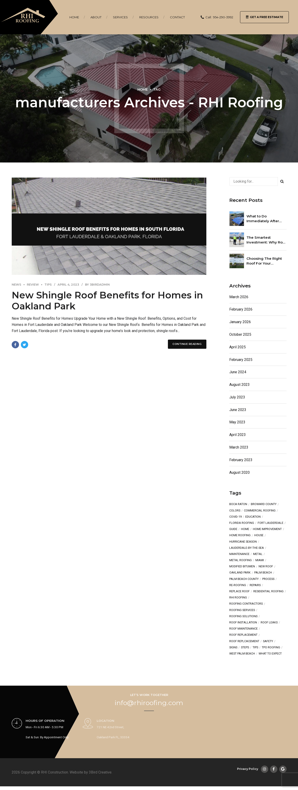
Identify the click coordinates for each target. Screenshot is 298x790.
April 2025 (237, 347)
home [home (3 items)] (245, 529)
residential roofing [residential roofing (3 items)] (268, 591)
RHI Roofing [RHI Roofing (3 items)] (238, 597)
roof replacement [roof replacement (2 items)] (243, 634)
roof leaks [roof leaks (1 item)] (269, 622)
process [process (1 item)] (268, 579)
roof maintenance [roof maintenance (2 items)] (243, 628)
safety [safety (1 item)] (268, 641)
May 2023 (237, 422)
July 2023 (237, 397)
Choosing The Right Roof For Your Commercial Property (265, 261)
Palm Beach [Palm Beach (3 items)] (263, 572)
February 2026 (240, 309)
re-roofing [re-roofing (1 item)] (237, 585)
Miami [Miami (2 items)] (259, 560)
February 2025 (240, 359)
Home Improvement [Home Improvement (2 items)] (267, 529)
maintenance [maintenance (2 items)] (239, 554)
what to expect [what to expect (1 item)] (270, 653)
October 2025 (240, 334)
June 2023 (237, 410)
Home (74, 17)
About (95, 17)
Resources (149, 17)
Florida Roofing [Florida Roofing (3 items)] (241, 523)
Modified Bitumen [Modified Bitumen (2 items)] (242, 566)
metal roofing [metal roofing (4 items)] (240, 560)
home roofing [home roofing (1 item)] (240, 535)
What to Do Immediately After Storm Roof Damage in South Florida (264, 219)
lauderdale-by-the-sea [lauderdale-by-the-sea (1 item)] (246, 548)
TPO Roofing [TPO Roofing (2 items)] (271, 647)
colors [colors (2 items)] (234, 510)
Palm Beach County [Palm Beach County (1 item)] (244, 579)
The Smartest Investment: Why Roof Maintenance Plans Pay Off (266, 240)
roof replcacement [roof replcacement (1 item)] (244, 641)
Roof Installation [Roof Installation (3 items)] (243, 622)
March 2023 (238, 447)
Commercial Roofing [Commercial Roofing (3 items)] (260, 510)
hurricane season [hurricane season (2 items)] (243, 541)
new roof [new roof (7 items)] (266, 566)
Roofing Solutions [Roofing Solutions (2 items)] (243, 616)
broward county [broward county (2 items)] (263, 504)
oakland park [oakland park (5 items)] (240, 572)
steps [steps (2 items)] (245, 647)
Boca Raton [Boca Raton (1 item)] (238, 504)
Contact (177, 17)
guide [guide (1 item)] (233, 529)
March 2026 (238, 297)
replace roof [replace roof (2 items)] (239, 591)
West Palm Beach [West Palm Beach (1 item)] (242, 653)
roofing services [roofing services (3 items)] (242, 610)
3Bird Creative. (100, 772)
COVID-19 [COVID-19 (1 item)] (235, 516)
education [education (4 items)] (253, 516)
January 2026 (240, 322)
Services (120, 17)
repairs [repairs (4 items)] (255, 585)
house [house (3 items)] (258, 535)
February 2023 (240, 460)
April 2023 (237, 435)
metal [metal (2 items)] (257, 554)
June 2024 (237, 372)
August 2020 (239, 472)
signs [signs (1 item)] (233, 647)
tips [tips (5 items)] (255, 647)
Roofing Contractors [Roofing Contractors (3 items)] (246, 603)
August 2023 (239, 384)
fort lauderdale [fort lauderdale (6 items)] (270, 523)
